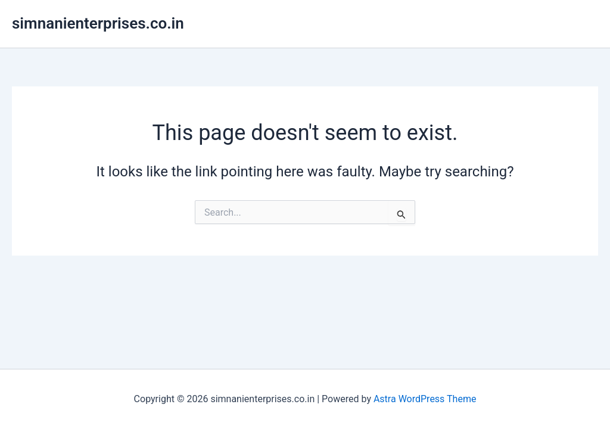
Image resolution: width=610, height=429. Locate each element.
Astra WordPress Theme (425, 399)
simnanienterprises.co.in (98, 23)
